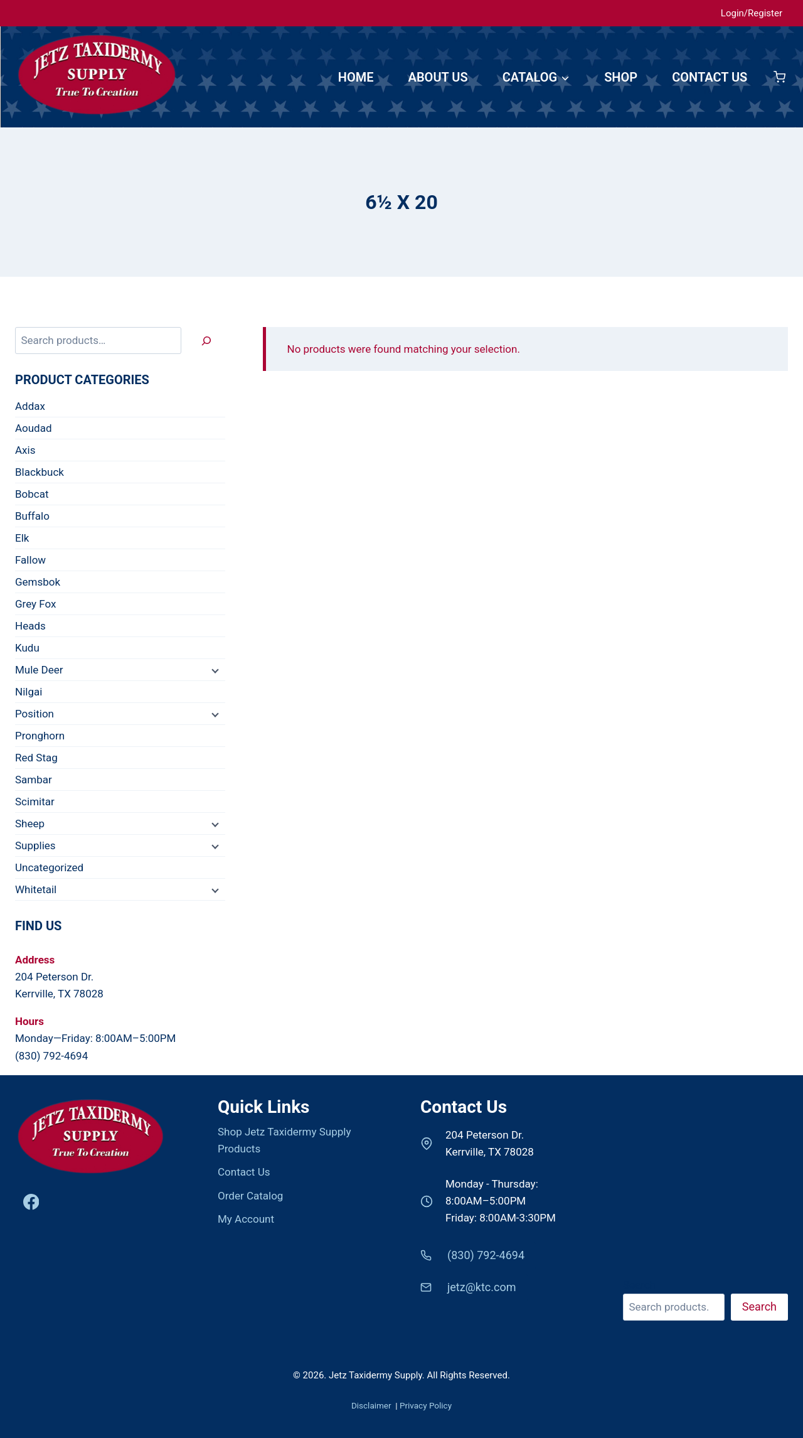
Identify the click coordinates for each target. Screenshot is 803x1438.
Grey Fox (35, 604)
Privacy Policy (426, 1405)
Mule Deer (39, 669)
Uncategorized (49, 867)
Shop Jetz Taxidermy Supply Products (284, 1140)
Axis (25, 450)
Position (34, 713)
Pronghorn (40, 735)
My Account (246, 1219)
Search (639, 1285)
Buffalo (32, 516)
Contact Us (244, 1172)
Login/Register (751, 13)
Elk (22, 538)
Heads (30, 626)
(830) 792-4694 (51, 1055)
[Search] (206, 340)
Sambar (33, 779)
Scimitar (35, 801)
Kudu (27, 647)
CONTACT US (709, 77)
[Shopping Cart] (779, 76)
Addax (30, 406)
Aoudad (33, 428)
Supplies (35, 845)
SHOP (620, 77)
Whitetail (35, 889)
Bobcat (32, 494)
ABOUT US (438, 77)
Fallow (30, 560)
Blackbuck (39, 472)
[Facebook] (31, 1202)
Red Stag (36, 757)
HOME (356, 77)
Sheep (30, 823)
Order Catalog (250, 1195)
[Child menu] (214, 670)
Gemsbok (37, 582)
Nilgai (28, 691)
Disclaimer (372, 1405)
